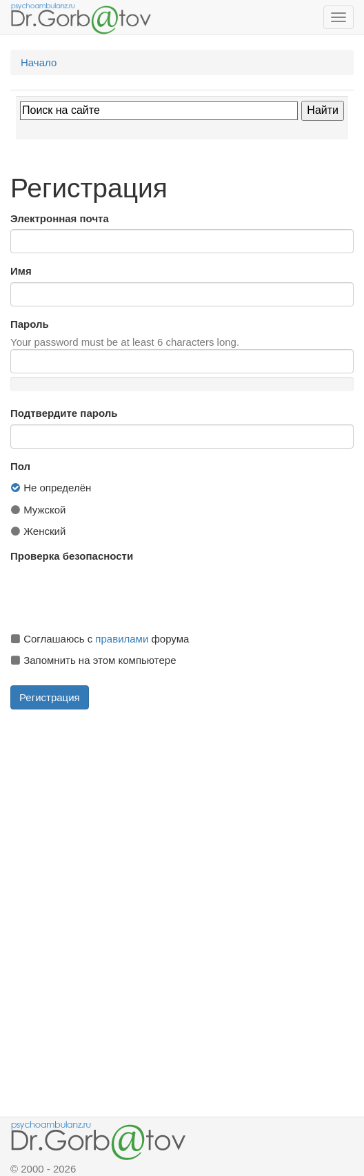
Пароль (29, 324)
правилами (121, 639)
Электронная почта (59, 218)
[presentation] (115, 594)
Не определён (50, 487)
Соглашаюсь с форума (99, 639)
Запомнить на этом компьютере (93, 660)
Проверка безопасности (71, 556)
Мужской (38, 510)
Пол (20, 466)
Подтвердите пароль (63, 413)
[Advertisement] (182, 816)
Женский (37, 531)
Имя (21, 271)
